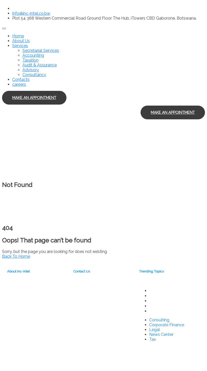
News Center (162, 305)
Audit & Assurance (39, 65)
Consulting (159, 290)
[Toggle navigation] (4, 28)
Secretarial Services (40, 50)
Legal (154, 300)
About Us (21, 40)
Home (18, 36)
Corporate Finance (167, 295)
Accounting (33, 55)
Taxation (30, 60)
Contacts (21, 79)
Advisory (30, 69)
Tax (152, 310)
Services (20, 45)
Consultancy (34, 74)
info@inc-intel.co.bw (31, 13)
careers (19, 84)
